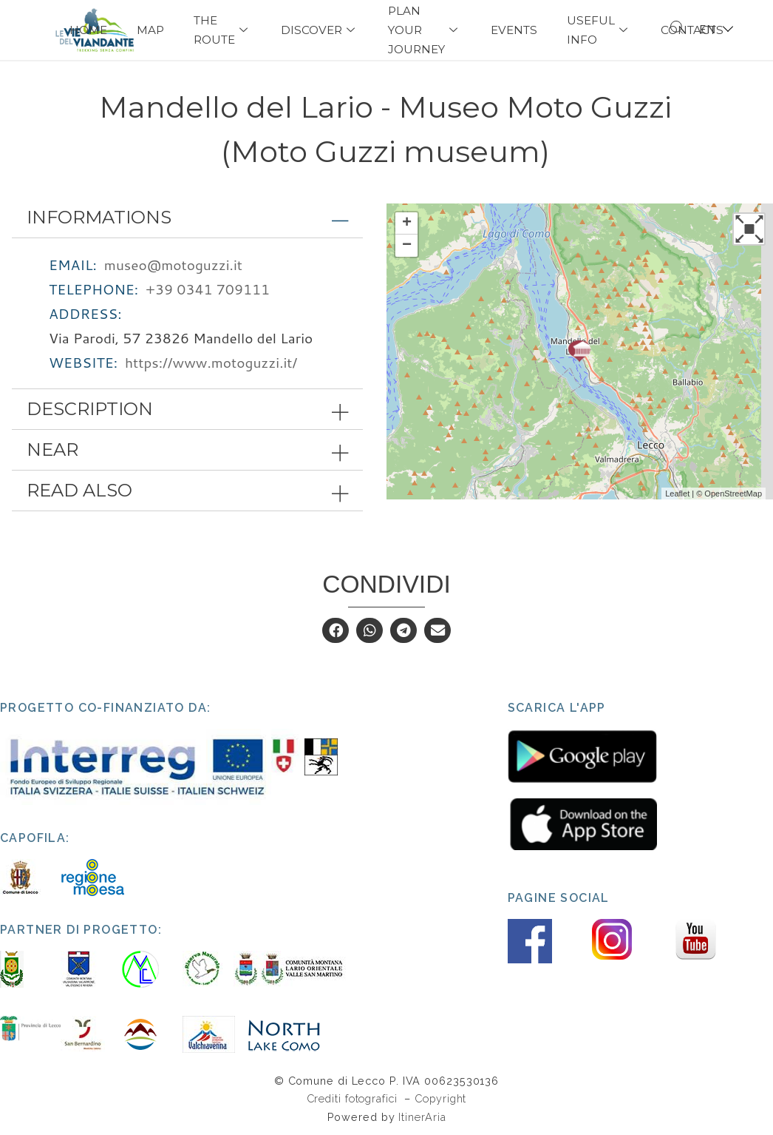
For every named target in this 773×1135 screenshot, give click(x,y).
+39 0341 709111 (208, 290)
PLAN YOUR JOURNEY (424, 30)
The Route (222, 30)
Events (514, 30)
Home (88, 30)
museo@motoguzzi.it (173, 265)
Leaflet (677, 494)
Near (52, 451)
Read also (79, 491)
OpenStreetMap (733, 494)
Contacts (692, 30)
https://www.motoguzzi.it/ (211, 363)
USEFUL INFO (599, 30)
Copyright (440, 1100)
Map (150, 30)
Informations (99, 218)
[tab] (187, 218)
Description (90, 410)
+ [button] (407, 224)
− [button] (407, 246)
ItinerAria (422, 1117)
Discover (319, 30)
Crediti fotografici (354, 1100)
